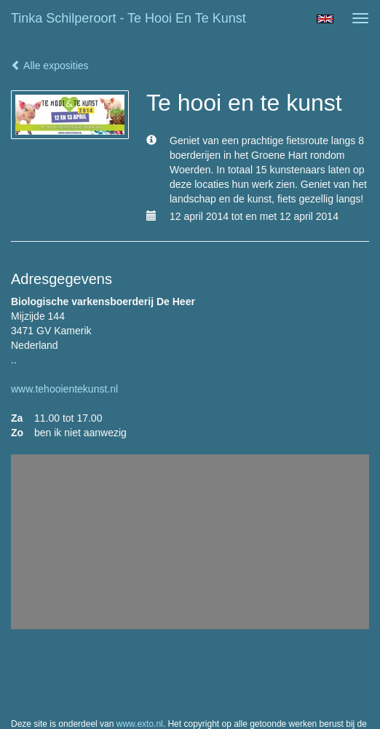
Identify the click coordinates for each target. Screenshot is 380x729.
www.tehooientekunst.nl (64, 389)
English (325, 19)
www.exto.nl (139, 724)
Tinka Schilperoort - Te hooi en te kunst (128, 18)
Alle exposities (50, 65)
